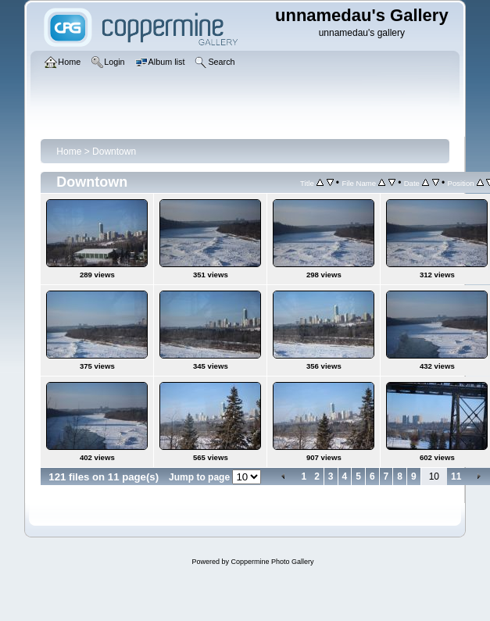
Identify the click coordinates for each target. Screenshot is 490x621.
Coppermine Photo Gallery (272, 562)
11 (456, 476)
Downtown (114, 151)
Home (68, 151)
